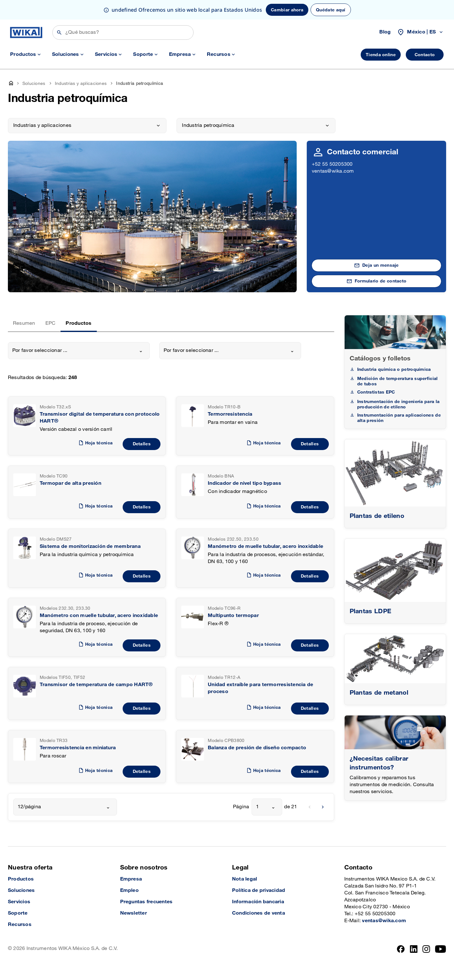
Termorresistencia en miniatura (78, 748)
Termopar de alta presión (70, 483)
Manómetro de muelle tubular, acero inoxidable (265, 546)
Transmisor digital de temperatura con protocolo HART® (100, 417)
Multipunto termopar (233, 616)
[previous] (310, 807)
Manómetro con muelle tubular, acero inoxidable (99, 616)
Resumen (24, 323)
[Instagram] (426, 949)
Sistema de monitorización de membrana (90, 546)
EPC (50, 323)
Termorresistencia (230, 414)
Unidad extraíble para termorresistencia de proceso (260, 688)
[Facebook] (401, 949)
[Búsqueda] (123, 32)
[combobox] (79, 350)
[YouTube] (440, 949)
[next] (323, 807)
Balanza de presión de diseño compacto (257, 748)
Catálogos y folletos (380, 358)
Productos (78, 323)
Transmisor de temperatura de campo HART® (96, 685)
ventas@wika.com (333, 171)
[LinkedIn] (414, 949)
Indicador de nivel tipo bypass (244, 483)
